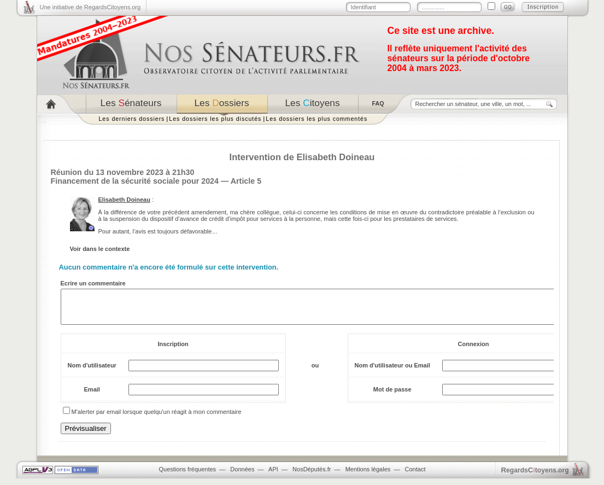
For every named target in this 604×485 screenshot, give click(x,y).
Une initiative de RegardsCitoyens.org (90, 7)
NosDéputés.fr (311, 475)
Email (92, 396)
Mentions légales (368, 475)
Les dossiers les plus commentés (316, 118)
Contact (415, 475)
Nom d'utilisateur (92, 372)
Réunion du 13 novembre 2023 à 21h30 (123, 172)
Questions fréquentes (187, 475)
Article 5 (246, 181)
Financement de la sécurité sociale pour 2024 (135, 181)
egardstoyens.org (535, 476)
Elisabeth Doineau (124, 199)
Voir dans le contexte (100, 249)
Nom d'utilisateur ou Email (392, 372)
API (273, 475)
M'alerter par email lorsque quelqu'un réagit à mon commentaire (157, 418)
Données (242, 475)
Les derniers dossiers (132, 118)
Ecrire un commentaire (93, 283)
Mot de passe (392, 396)
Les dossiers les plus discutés (215, 118)
